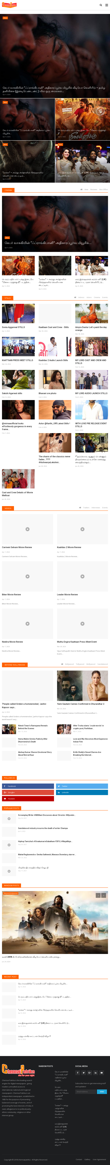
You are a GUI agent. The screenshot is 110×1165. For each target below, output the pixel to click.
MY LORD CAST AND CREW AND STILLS (90, 361)
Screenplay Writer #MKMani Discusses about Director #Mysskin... (47, 815)
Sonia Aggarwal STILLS (13, 327)
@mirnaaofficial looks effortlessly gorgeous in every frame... (17, 426)
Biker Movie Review (11, 594)
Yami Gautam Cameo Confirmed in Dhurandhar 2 (80, 704)
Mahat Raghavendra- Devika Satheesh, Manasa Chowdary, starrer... (47, 854)
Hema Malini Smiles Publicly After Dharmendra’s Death (32, 740)
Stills (8, 298)
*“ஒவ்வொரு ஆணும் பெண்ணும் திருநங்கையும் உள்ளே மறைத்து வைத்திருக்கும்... (90, 459)
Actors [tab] (89, 297)
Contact (79, 1159)
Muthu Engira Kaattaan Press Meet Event (77, 642)
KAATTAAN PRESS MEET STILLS (17, 360)
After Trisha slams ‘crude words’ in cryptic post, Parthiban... (88, 727)
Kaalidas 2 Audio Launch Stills (53, 360)
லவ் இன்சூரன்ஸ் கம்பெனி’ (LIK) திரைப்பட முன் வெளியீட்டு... (90, 281)
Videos (8, 508)
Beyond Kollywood (15, 665)
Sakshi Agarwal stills (12, 393)
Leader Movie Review (67, 594)
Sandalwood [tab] (102, 664)
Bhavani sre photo (47, 393)
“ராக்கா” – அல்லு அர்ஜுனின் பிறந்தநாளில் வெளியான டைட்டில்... (52, 282)
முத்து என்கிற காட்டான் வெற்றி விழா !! (34, 1036)
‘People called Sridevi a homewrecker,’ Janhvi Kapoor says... (24, 706)
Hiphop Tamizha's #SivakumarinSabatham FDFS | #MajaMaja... (45, 841)
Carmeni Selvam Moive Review (17, 547)
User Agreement (99, 1159)
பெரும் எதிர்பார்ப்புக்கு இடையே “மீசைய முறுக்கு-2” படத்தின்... (18, 281)
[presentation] (98, 895)
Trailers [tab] (86, 507)
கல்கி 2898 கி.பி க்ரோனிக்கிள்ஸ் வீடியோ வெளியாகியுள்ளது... (31, 957)
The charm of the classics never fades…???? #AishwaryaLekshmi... (54, 459)
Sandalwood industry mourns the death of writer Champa (43, 828)
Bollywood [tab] (69, 664)
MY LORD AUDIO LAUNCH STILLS (91, 393)
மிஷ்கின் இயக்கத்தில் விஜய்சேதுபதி (33, 868)
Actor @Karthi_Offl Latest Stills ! (54, 423)
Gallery (87, 1159)
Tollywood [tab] (80, 664)
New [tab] (86, 189)
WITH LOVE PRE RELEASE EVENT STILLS (91, 425)
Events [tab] (105, 297)
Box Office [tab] (103, 189)
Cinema (8, 190)
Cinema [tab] (97, 297)
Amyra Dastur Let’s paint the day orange (91, 328)
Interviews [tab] (96, 507)
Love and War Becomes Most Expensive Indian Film (90, 740)
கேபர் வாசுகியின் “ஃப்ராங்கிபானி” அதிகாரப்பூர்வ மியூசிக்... (42, 984)
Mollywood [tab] (90, 664)
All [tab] (81, 189)
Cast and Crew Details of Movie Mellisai (17, 494)
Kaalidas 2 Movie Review (69, 547)
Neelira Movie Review (12, 642)
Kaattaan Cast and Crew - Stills (54, 327)
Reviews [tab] (93, 189)
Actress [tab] (81, 297)
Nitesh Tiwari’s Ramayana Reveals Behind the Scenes (33, 727)
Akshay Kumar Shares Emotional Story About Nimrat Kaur (35, 753)
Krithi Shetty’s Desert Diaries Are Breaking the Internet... (87, 753)
